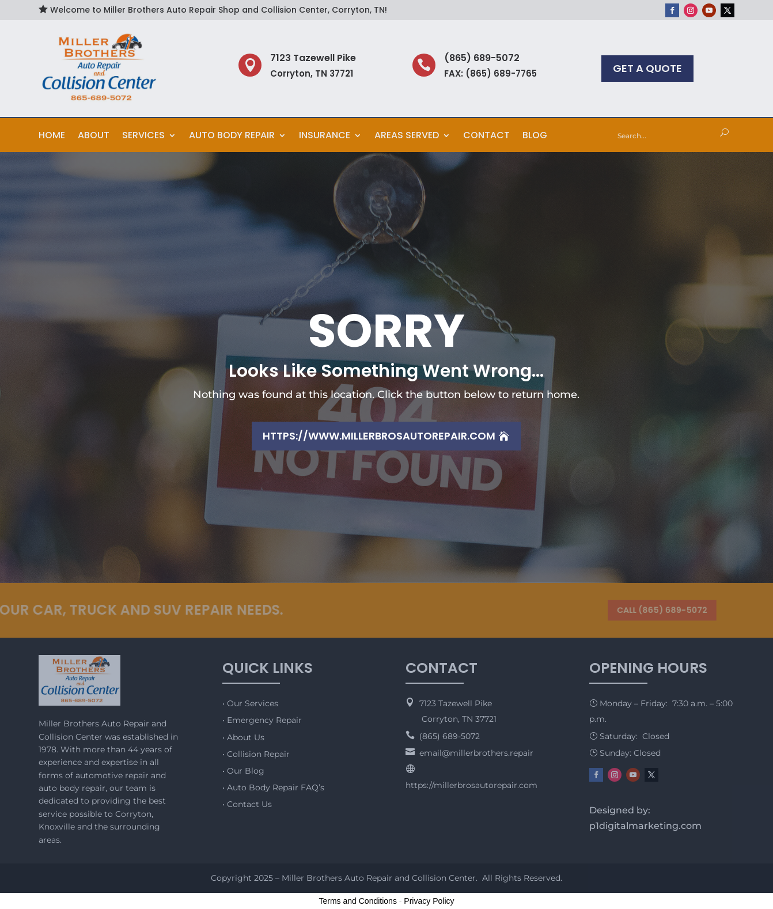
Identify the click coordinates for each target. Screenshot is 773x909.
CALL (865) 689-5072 (658, 609)
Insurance (324, 136)
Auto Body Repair (232, 136)
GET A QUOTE (647, 68)
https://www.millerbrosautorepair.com (379, 436)
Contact (486, 136)
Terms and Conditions (358, 901)
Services (143, 136)
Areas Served (406, 136)
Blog (534, 136)
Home (52, 136)
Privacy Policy (429, 901)
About (93, 136)
